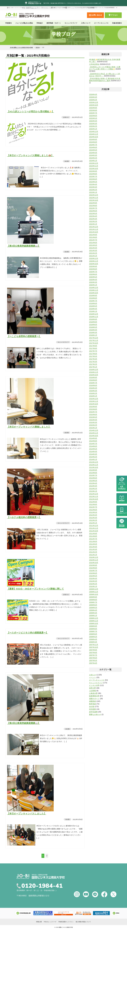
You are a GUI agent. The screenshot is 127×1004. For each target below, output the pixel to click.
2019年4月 (93, 309)
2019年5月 (93, 306)
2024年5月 (93, 150)
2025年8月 (93, 110)
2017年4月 (93, 359)
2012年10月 (93, 499)
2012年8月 (93, 504)
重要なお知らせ (95, 714)
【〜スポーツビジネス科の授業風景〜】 (27, 632)
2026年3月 (93, 97)
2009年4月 (93, 610)
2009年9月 (93, 597)
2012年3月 (93, 518)
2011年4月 (93, 547)
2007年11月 (93, 645)
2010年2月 (93, 584)
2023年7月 (93, 176)
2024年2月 (93, 158)
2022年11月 (93, 198)
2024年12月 (93, 131)
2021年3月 (93, 250)
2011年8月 (93, 536)
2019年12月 (93, 288)
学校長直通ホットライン (66, 922)
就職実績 (92, 701)
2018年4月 (93, 330)
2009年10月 (93, 594)
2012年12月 (93, 494)
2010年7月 (93, 571)
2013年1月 (93, 491)
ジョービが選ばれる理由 (24, 23)
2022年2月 (93, 221)
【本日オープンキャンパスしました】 (26, 813)
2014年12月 (93, 430)
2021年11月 (93, 229)
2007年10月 (93, 647)
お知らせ (66, 117)
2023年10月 (93, 168)
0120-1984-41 (42, 886)
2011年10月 (93, 531)
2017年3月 (93, 362)
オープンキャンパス (101, 23)
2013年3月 (93, 486)
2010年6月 (93, 573)
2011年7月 (93, 539)
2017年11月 (93, 340)
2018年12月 (93, 314)
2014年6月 (93, 446)
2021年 (38, 47)
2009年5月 (93, 608)
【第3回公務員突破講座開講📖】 (23, 246)
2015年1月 (93, 428)
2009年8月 (93, 600)
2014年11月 (93, 433)
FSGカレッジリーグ (50, 922)
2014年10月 (93, 436)
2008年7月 (93, 631)
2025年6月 (93, 116)
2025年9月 (93, 108)
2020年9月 (93, 266)
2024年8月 (93, 142)
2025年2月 (93, 126)
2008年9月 (93, 626)
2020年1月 (93, 285)
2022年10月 (93, 200)
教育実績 (92, 704)
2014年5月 (93, 449)
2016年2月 (93, 393)
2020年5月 (93, 277)
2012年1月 (93, 523)
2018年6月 (93, 325)
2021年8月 (93, 237)
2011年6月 (93, 541)
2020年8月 (93, 269)
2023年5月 (93, 182)
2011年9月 (93, 533)
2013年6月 (93, 478)
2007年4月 (93, 663)
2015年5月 (93, 417)
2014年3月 (93, 454)
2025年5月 (93, 118)
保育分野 (92, 688)
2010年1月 (93, 586)
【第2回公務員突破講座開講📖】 (23, 723)
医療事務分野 (94, 696)
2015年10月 (93, 404)
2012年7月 (93, 507)
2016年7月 (93, 383)
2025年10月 (93, 105)
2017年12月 (93, 338)
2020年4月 (93, 280)
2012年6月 (93, 510)
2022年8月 (93, 206)
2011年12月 (93, 526)
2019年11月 (93, 290)
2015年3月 (93, 422)
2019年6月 (93, 303)
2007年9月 (93, 650)
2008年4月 (93, 639)
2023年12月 (93, 163)
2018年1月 (93, 335)
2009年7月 (93, 602)
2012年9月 (93, 502)
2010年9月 (93, 565)
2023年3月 (93, 187)
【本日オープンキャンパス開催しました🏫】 (30, 155)
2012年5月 (93, 512)
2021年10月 (93, 232)
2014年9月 (93, 438)
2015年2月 (93, 425)
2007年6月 (93, 658)
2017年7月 (93, 351)
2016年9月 (93, 377)
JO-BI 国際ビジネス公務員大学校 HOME (21, 47)
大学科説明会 (94, 64)
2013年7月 (93, 475)
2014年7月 (93, 444)
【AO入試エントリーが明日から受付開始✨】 (30, 111)
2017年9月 (93, 346)
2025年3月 (93, 124)
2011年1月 (93, 555)
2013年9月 (93, 470)
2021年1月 (93, 256)
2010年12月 (93, 557)
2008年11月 (93, 621)
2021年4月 (93, 248)
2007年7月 (93, 655)
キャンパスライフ (63, 342)
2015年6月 (93, 414)
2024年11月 (93, 134)
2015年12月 (93, 399)
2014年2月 (93, 457)
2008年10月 (93, 623)
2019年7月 (93, 301)
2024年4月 (93, 153)
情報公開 (39, 922)
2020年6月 (93, 274)
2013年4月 (93, 483)
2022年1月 (93, 224)
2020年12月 (93, 258)
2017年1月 (93, 367)
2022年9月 (93, 203)
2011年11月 (93, 528)
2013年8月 (93, 473)
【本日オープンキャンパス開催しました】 (29, 427)
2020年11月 (93, 261)
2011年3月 (93, 549)
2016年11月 (93, 372)
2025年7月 (93, 113)
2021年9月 (93, 235)
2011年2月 (93, 552)
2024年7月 (93, 145)
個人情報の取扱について (83, 922)
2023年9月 (93, 171)
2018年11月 (93, 317)
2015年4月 (93, 420)
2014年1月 (93, 459)
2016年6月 (93, 385)
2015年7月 (93, 412)
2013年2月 (93, 489)
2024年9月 (93, 139)
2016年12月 (93, 369)
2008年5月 (93, 637)
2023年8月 (93, 174)
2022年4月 (93, 216)
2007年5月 (93, 660)
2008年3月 (93, 642)
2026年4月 (93, 94)
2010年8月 (93, 568)
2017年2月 (93, 364)
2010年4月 (93, 578)
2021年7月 (93, 240)
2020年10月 (93, 264)
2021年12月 (93, 227)
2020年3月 (93, 282)
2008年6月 (93, 634)
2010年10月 (93, 563)
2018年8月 (93, 322)
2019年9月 (93, 295)
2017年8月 (93, 348)
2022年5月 (93, 213)
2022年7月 (93, 208)
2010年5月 (93, 576)
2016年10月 (93, 375)
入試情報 (92, 691)
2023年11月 (93, 166)
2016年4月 (93, 388)
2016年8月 (93, 380)
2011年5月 (93, 544)
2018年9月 (93, 319)
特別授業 (92, 709)
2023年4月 (93, 184)
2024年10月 (93, 137)
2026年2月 (93, 100)
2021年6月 (93, 243)
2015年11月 (93, 401)
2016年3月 (93, 391)
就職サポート (94, 699)
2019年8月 (93, 298)
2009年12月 (93, 589)
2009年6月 (93, 605)
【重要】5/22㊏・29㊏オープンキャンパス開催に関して (35, 588)
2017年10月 (93, 343)
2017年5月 (93, 356)
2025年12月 (93, 102)
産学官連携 (93, 712)
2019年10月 (93, 293)
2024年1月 (93, 161)
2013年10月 (93, 467)
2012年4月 (93, 515)
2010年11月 (93, 560)
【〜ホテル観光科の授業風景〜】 (24, 517)
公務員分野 (93, 693)
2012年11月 (93, 496)
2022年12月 (93, 195)
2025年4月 (93, 121)
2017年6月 (93, 354)
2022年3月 (93, 219)
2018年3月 (93, 332)
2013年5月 (93, 481)
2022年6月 (93, 211)
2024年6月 (93, 147)
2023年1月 (93, 192)
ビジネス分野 (94, 685)
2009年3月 (93, 613)
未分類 (67, 161)
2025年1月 (93, 129)
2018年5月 (93, 327)
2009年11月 (93, 592)
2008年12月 (93, 618)
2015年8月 (93, 409)
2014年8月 (93, 441)
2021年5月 (93, 245)
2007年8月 (93, 652)
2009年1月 (93, 615)
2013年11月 (93, 465)
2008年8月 (93, 629)
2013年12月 (93, 462)
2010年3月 (93, 581)
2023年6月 (93, 179)
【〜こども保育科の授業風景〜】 (24, 336)
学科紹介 (40, 23)
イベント (92, 677)
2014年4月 (93, 451)
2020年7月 (93, 272)
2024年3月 (93, 155)
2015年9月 (93, 407)
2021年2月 (93, 253)
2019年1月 (93, 311)
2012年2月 (93, 520)
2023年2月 (93, 190)
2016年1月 (93, 396)
